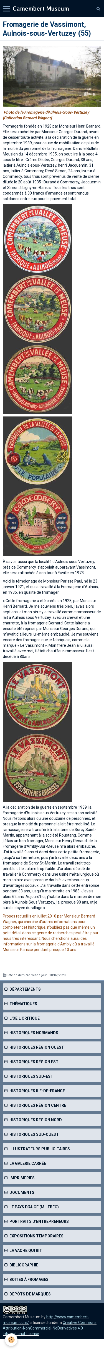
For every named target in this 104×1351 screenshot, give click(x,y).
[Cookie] (11, 1339)
